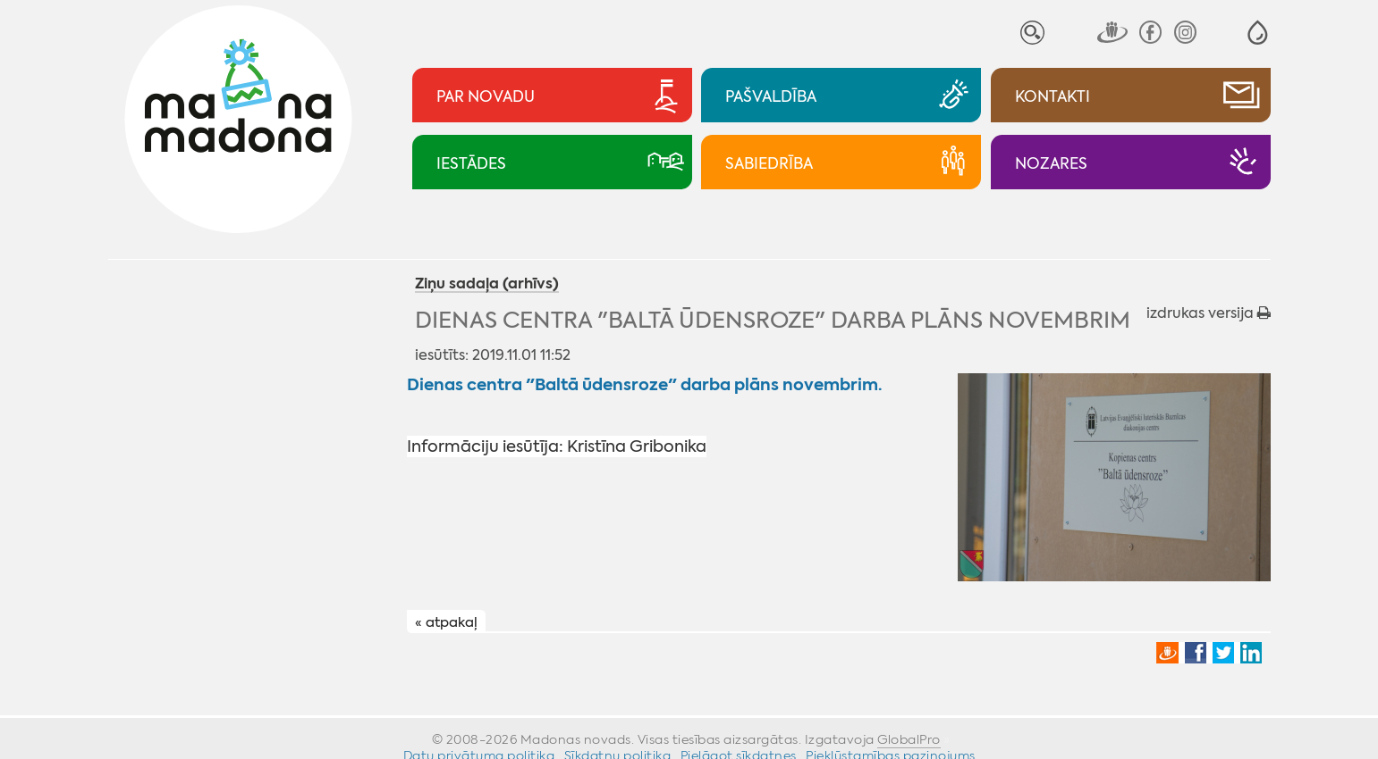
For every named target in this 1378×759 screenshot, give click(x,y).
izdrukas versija (1208, 313)
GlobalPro (909, 739)
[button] (1258, 33)
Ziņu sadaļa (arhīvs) (487, 285)
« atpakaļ (446, 622)
